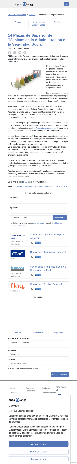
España (38, 186)
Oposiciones (59, 22)
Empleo (19, 186)
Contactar (46, 388)
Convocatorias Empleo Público (38, 23)
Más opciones (38, 459)
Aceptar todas (38, 444)
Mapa (12, 388)
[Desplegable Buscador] (66, 4)
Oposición (48, 186)
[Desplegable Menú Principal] (11, 4)
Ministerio (29, 186)
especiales (58, 333)
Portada (18, 22)
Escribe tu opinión (18, 338)
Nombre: (12, 351)
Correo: (11, 360)
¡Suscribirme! (59, 218)
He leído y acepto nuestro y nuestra (37, 224)
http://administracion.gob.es (44, 128)
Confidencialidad (49, 393)
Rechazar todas (38, 451)
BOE (25, 182)
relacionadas (38, 333)
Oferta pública (61, 186)
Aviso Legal (39, 223)
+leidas (18, 333)
